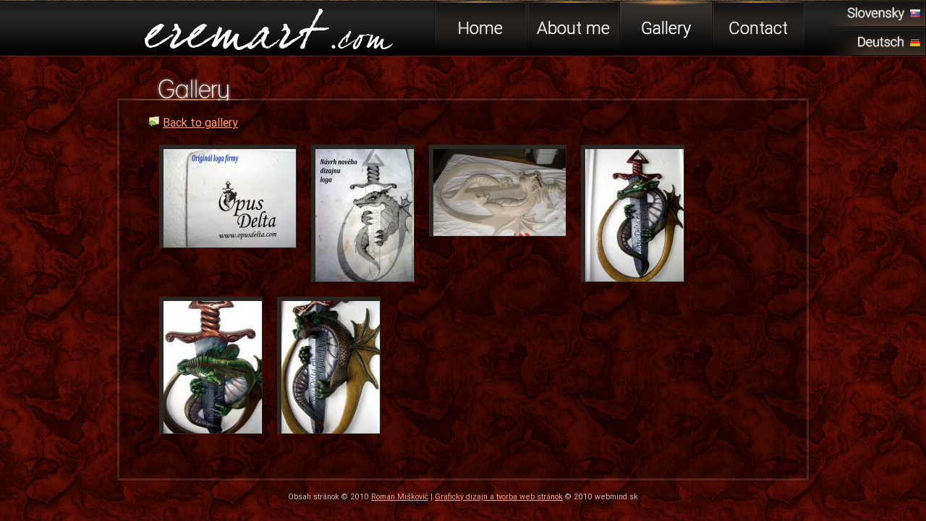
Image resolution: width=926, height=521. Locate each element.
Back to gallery (200, 122)
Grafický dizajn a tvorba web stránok (499, 496)
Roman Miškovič (399, 496)
